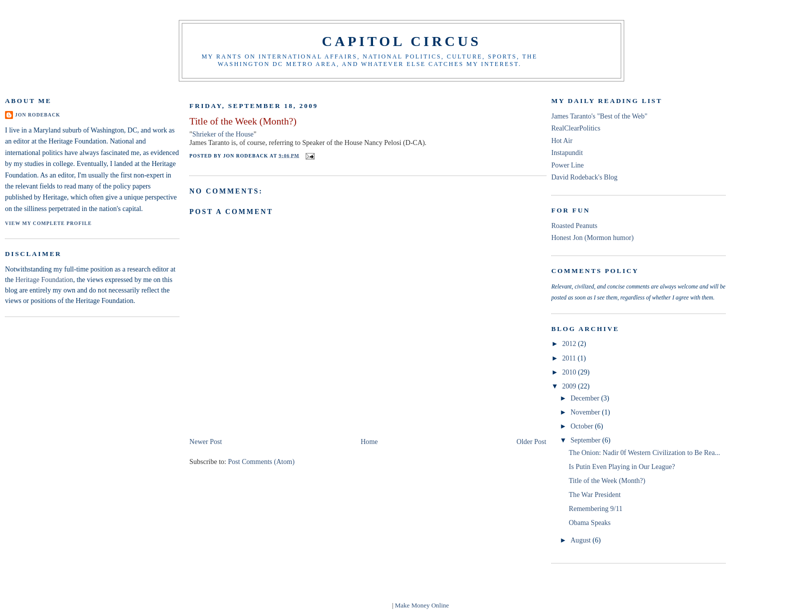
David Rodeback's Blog (584, 177)
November (586, 412)
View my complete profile (48, 223)
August (581, 540)
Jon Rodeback (37, 115)
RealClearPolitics (575, 128)
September (586, 440)
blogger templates (367, 605)
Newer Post (205, 442)
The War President (595, 494)
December (585, 398)
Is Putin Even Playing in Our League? (622, 466)
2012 (570, 344)
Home (369, 442)
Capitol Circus (401, 41)
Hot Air (561, 140)
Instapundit (567, 152)
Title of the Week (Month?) (242, 121)
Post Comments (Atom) (261, 462)
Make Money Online (422, 605)
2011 (570, 358)
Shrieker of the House (223, 134)
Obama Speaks (590, 522)
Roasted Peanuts (574, 226)
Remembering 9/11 (595, 508)
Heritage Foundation (44, 280)
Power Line (567, 165)
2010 (570, 372)
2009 (570, 386)
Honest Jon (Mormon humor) (592, 238)
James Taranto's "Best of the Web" (599, 116)
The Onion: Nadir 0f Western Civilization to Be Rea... (644, 452)
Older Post (531, 442)
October (582, 426)
